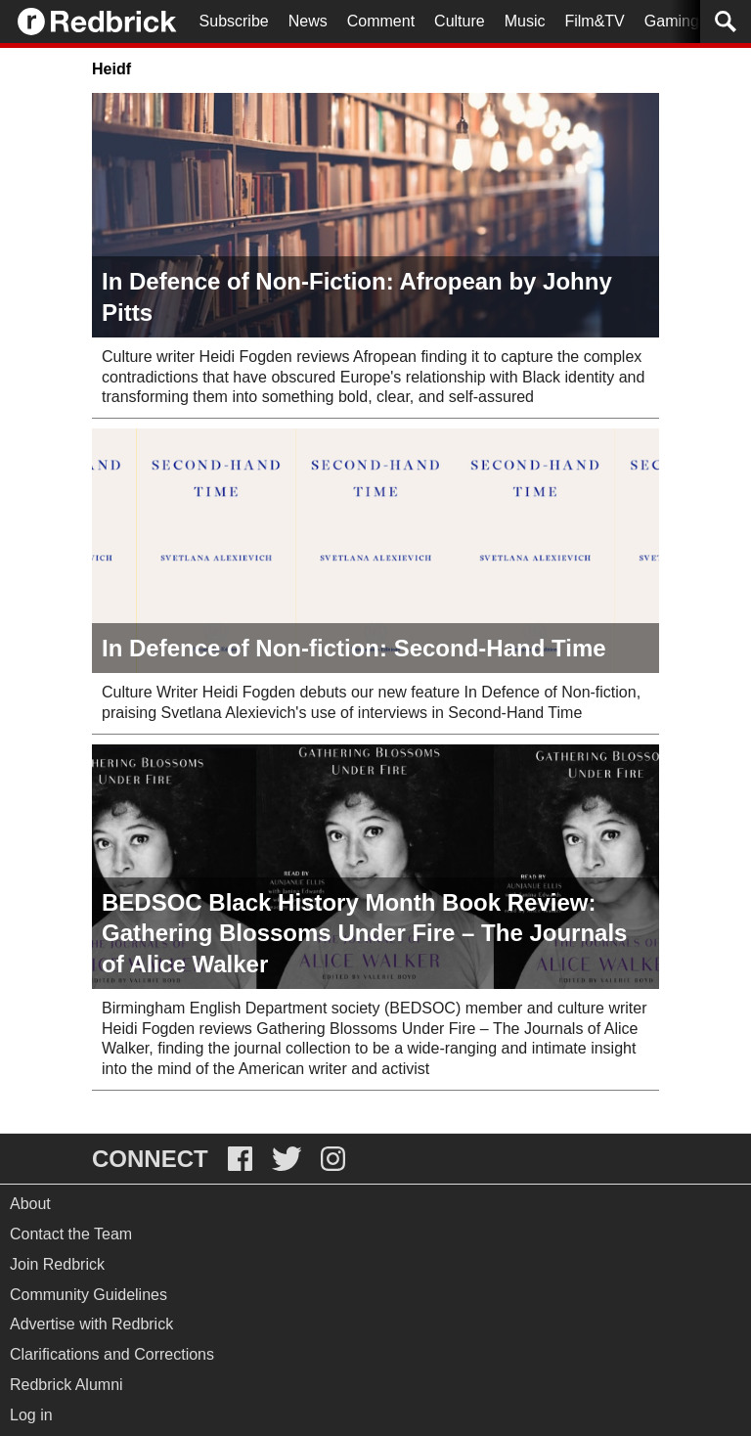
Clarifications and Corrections (112, 1354)
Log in (31, 1415)
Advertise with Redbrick (91, 1324)
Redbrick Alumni (66, 1384)
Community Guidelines (88, 1294)
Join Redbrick (57, 1264)
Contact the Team (71, 1234)
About (30, 1203)
